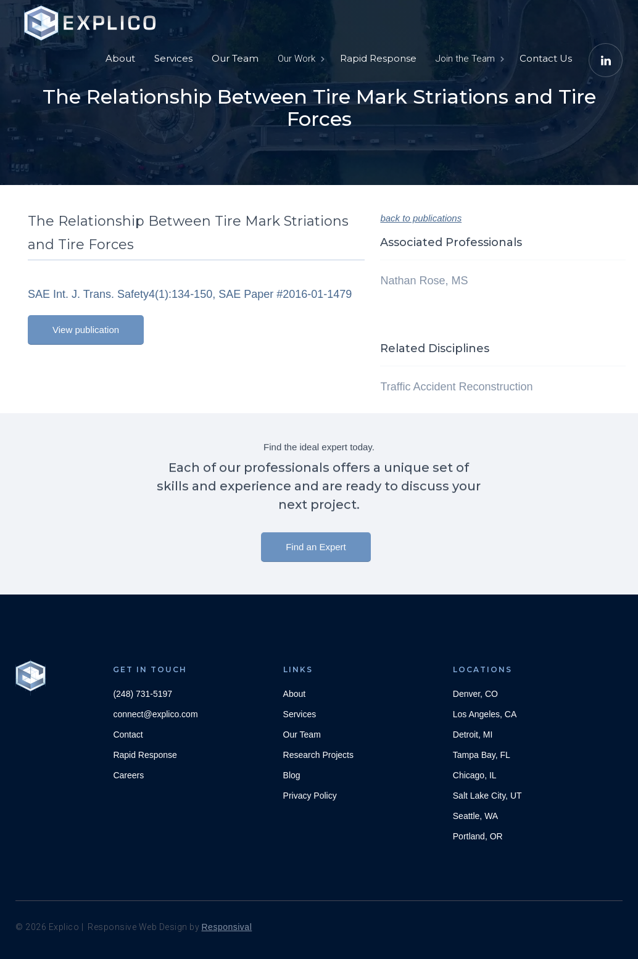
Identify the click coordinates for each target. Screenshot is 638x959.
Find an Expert (316, 554)
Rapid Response (378, 58)
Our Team (235, 58)
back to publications (421, 218)
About (120, 58)
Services (173, 58)
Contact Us (546, 58)
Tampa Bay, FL (481, 755)
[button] (300, 58)
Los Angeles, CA (485, 714)
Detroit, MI (473, 734)
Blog (291, 775)
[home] (92, 18)
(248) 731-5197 (142, 694)
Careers (128, 775)
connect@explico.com (155, 714)
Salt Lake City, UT (487, 796)
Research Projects (318, 755)
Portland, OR (478, 836)
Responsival (227, 927)
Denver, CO (475, 694)
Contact (128, 734)
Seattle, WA (475, 816)
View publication (85, 329)
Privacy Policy (310, 796)
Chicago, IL (475, 775)
